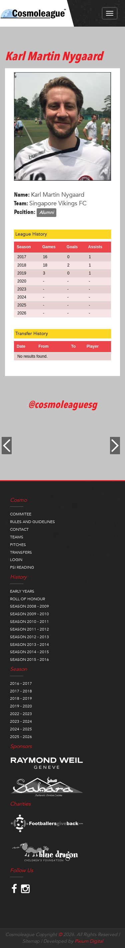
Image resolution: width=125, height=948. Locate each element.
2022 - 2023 (21, 713)
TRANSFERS (21, 552)
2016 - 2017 (21, 683)
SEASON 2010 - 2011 (29, 621)
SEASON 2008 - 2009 (29, 606)
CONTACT (19, 529)
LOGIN (16, 559)
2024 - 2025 (21, 729)
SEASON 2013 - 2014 (29, 644)
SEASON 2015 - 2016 (29, 659)
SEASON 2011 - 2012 (29, 629)
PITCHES (18, 544)
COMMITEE (20, 514)
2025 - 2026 (21, 736)
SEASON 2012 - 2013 (29, 637)
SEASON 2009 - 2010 (29, 614)
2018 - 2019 (21, 698)
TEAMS (16, 537)
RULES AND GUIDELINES (32, 521)
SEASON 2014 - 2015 (29, 652)
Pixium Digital (89, 941)
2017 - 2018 (21, 691)
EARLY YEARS (22, 591)
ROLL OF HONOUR (27, 599)
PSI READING (22, 567)
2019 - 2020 (21, 706)
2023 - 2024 (21, 721)
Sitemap (31, 941)
